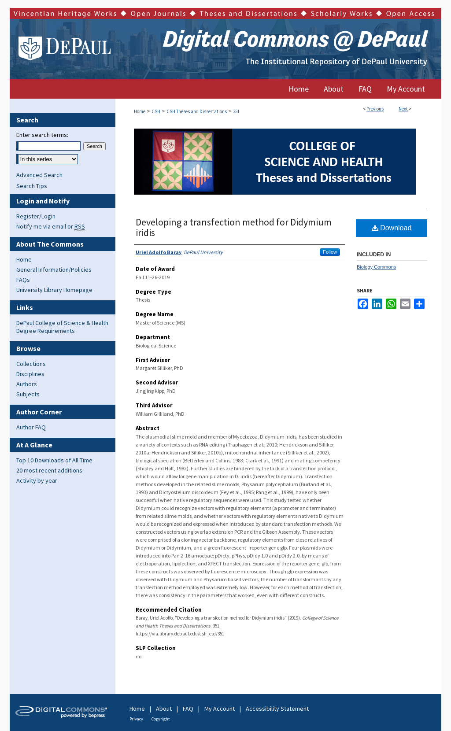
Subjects (28, 394)
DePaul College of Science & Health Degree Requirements (62, 327)
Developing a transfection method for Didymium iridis (234, 227)
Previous (375, 109)
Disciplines (30, 374)
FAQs (23, 280)
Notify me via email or (50, 226)
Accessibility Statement (277, 709)
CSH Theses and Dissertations (196, 111)
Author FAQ (31, 427)
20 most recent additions (49, 470)
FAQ (188, 709)
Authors (26, 384)
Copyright (161, 719)
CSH (156, 111)
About (164, 709)
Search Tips (31, 186)
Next (403, 109)
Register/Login (35, 216)
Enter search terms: (42, 135)
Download (392, 228)
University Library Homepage (54, 290)
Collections (31, 364)
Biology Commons (376, 267)
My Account (219, 709)
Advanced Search (39, 175)
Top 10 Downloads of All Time (54, 460)
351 (236, 111)
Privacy (136, 719)
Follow (330, 252)
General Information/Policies (54, 269)
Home (139, 111)
